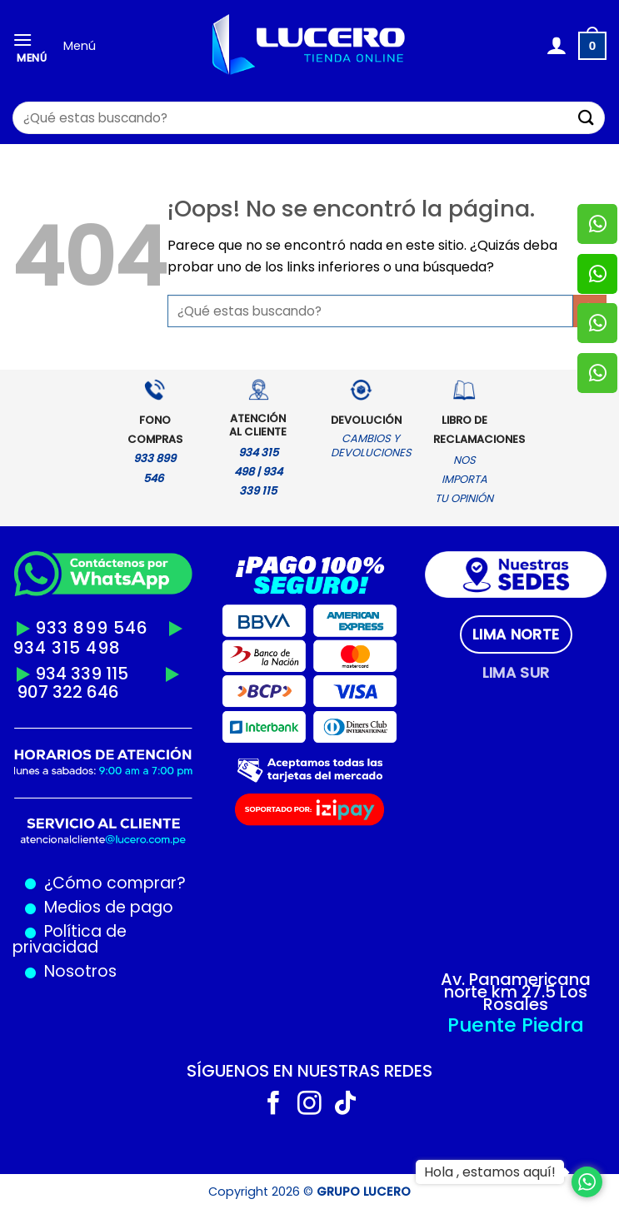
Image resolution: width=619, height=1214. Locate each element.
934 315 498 (66, 647)
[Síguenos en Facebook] (274, 1105)
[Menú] (32, 46)
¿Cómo (73, 883)
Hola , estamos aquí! (490, 1172)
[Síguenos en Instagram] (309, 1105)
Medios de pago (104, 907)
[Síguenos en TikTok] (345, 1105)
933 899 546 (91, 627)
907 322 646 (68, 692)
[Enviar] (586, 118)
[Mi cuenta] (556, 46)
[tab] (516, 634)
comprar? (144, 883)
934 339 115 (81, 673)
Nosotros (80, 971)
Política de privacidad (69, 939)
